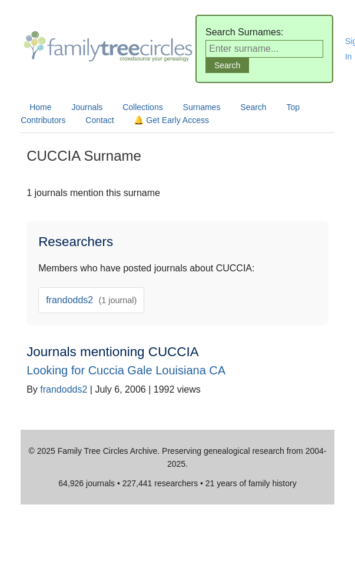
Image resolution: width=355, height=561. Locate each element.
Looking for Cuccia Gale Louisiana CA (125, 370)
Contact (99, 120)
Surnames (202, 107)
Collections (142, 107)
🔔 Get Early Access (171, 120)
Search (253, 107)
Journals (86, 107)
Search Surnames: (244, 32)
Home (40, 107)
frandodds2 (91, 300)
